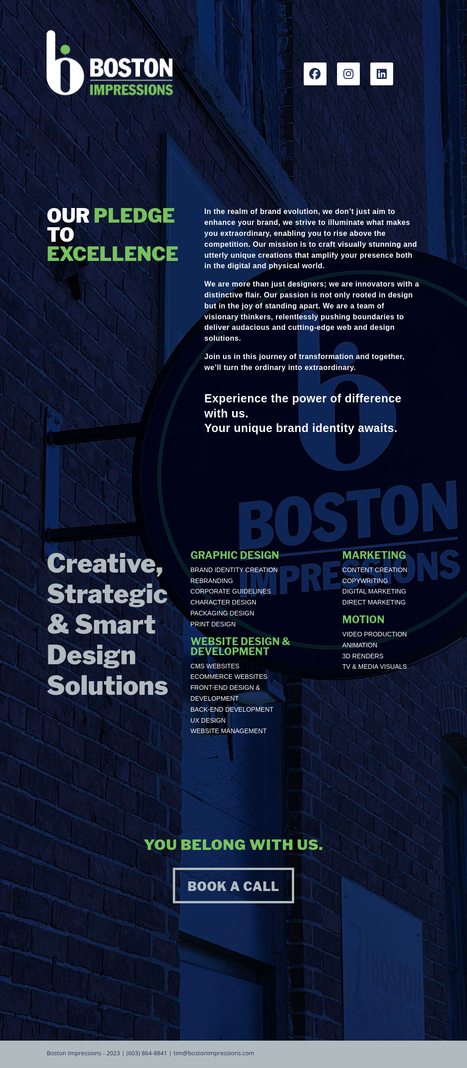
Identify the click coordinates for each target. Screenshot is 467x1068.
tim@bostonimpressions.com (214, 1053)
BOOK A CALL (233, 886)
